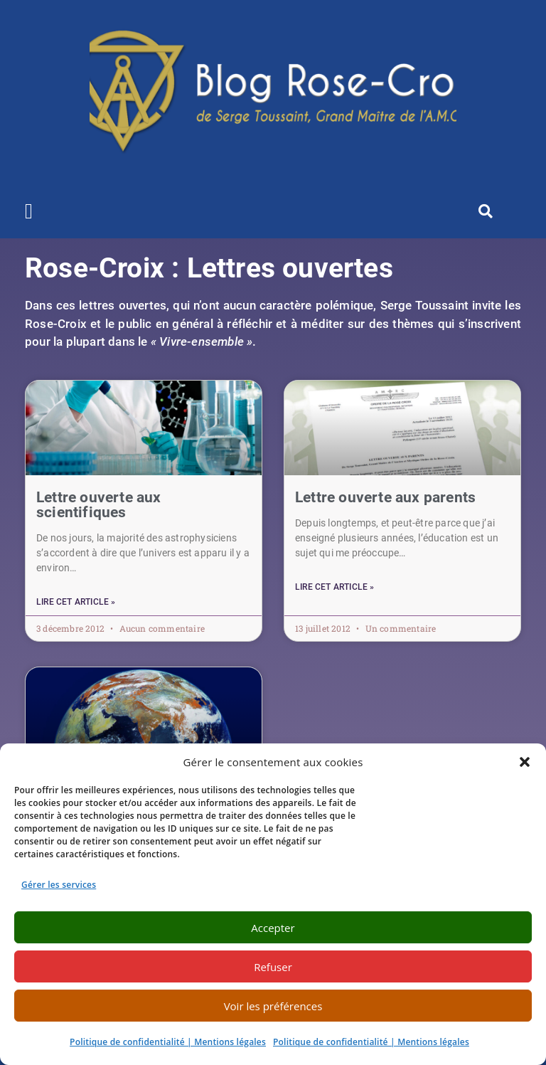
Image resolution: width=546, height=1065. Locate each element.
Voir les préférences (273, 1006)
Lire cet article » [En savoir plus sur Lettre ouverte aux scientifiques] (76, 602)
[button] (525, 762)
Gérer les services (58, 885)
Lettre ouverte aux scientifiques (98, 505)
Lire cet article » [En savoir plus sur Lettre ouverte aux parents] (335, 587)
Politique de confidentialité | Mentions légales (168, 1042)
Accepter (272, 928)
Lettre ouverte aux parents (385, 497)
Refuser (273, 967)
